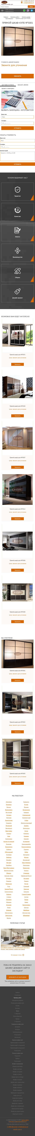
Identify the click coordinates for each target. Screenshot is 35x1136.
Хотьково (8, 905)
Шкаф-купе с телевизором (17, 1106)
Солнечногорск (9, 892)
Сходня (26, 897)
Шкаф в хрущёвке (17, 1090)
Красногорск (8, 847)
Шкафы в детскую (17, 1069)
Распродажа (17, 1034)
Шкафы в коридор (17, 1085)
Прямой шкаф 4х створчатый (18, 1048)
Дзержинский (26, 815)
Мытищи (8, 862)
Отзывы (17, 1005)
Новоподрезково (8, 870)
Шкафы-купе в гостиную (17, 1077)
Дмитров (8, 818)
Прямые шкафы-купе (17, 1040)
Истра (26, 831)
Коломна (26, 836)
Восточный (9, 812)
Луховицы (8, 855)
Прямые (17, 1058)
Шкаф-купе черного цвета (17, 1111)
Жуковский (9, 825)
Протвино (26, 878)
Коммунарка (8, 839)
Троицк (26, 899)
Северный (26, 886)
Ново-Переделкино (8, 868)
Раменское (9, 884)
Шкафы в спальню (17, 1079)
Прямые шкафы (26, 17)
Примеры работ (15, 17)
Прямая (17, 1019)
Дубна (26, 820)
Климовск (26, 833)
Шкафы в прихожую (17, 1066)
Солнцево (26, 892)
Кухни (17, 1011)
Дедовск (8, 815)
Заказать (17, 76)
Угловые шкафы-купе (17, 1053)
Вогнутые (17, 1029)
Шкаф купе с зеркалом (17, 1103)
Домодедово (8, 820)
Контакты (17, 1008)
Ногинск (26, 870)
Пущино (26, 881)
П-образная (17, 1021)
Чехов (8, 907)
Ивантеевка (8, 831)
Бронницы (9, 804)
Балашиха (26, 802)
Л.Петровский (9, 852)
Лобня (26, 852)
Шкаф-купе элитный (17, 1114)
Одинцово (26, 873)
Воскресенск (26, 810)
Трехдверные (9, 18)
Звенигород (8, 828)
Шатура (26, 907)
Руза (8, 886)
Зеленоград (26, 828)
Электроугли (8, 915)
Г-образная (17, 1013)
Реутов (26, 884)
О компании (17, 995)
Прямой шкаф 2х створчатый (18, 1042)
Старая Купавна (26, 894)
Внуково (26, 807)
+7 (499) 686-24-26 (12, 1127)
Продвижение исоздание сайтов (17, 1132)
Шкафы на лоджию (17, 1071)
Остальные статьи (16, 955)
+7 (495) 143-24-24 (28, 1)
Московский (26, 860)
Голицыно (26, 812)
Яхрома (9, 918)
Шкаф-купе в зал (17, 1095)
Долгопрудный (26, 818)
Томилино (8, 899)
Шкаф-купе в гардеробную (17, 1093)
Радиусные (17, 1056)
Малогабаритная (17, 1016)
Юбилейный (26, 915)
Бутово (26, 804)
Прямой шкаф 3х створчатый (18, 1045)
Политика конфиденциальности (17, 1121)
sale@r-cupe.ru (17, 1129)
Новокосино (26, 868)
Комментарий (4, 150)
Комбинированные (17, 1032)
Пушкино (8, 881)
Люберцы (8, 857)
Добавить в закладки (17, 977)
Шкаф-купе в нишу (17, 1100)
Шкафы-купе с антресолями (17, 1082)
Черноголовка (26, 905)
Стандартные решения (17, 1000)
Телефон (3, 120)
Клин (8, 836)
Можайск (8, 860)
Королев (26, 839)
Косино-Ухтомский (9, 841)
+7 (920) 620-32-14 (28, 2)
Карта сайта (25, 1120)
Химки (26, 902)
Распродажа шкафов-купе (17, 1003)
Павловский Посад (26, 876)
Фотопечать (17, 1037)
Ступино (9, 897)
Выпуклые (17, 1027)
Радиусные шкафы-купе (18, 1024)
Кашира (9, 833)
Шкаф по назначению (17, 1064)
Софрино (8, 894)
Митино (26, 857)
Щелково (8, 910)
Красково (8, 844)
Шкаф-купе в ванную (17, 1098)
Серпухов (26, 889)
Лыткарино (26, 855)
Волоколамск (8, 810)
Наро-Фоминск (26, 862)
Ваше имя (4, 114)
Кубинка (8, 849)
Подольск (8, 878)
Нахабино (9, 865)
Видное (9, 807)
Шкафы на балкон (17, 1087)
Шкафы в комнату (17, 1074)
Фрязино (8, 902)
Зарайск (26, 825)
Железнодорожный (26, 823)
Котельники (26, 841)
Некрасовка (26, 865)
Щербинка (26, 910)
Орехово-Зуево (9, 876)
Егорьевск (9, 823)
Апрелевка (9, 802)
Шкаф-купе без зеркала (17, 1108)
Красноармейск (26, 844)
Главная (6, 17)
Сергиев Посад (9, 889)
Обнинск (8, 873)
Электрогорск (9, 913)
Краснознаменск (26, 847)
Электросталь (26, 913)
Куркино (26, 849)
